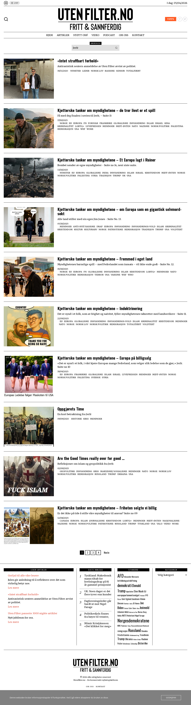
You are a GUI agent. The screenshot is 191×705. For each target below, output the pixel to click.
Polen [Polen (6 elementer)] (129, 626)
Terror (99, 274)
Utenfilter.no (79, 680)
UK (123, 175)
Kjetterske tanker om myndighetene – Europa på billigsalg (104, 358)
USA (77, 129)
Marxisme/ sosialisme (113, 471)
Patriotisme (115, 229)
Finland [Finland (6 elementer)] (142, 595)
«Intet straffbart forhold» (77, 61)
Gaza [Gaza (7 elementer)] (119, 599)
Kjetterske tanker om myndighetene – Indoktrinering (99, 308)
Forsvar (93, 123)
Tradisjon (105, 175)
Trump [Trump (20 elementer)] (121, 639)
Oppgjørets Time (70, 409)
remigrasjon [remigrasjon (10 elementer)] (122, 631)
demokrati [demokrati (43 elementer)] (124, 585)
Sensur (120, 71)
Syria (94, 175)
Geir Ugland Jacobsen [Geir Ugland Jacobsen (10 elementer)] (131, 599)
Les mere (13, 587)
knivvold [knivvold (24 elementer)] (144, 607)
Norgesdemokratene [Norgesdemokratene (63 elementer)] (133, 620)
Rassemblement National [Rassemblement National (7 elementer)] (140, 625)
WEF (82, 129)
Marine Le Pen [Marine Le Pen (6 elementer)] (133, 612)
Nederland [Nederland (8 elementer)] (131, 615)
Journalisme (97, 520)
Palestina (177, 126)
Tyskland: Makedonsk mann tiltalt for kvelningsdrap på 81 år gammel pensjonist (97, 580)
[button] (116, 48)
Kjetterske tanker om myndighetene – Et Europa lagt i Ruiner (106, 160)
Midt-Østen (123, 126)
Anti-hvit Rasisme (84, 226)
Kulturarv (90, 229)
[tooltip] (180, 19)
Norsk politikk (160, 126)
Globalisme (121, 123)
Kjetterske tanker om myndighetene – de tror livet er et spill (106, 110)
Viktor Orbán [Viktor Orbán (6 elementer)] (137, 639)
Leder (85, 71)
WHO (130, 274)
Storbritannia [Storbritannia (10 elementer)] (123, 635)
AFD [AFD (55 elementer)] (120, 576)
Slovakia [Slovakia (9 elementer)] (144, 631)
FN (85, 123)
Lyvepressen (93, 126)
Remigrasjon (65, 129)
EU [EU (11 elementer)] (145, 591)
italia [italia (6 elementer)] (130, 603)
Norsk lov (97, 71)
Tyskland (143, 523)
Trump (117, 175)
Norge (63, 123)
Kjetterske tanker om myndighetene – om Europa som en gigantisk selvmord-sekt (119, 211)
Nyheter (75, 71)
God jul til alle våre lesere (23, 575)
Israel (159, 123)
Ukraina (122, 474)
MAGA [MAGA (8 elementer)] (127, 612)
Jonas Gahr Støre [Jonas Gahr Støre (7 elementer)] (130, 608)
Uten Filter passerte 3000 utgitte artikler (32, 613)
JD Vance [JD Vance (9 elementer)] (136, 603)
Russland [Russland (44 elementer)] (134, 630)
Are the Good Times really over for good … (91, 458)
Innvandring (137, 123)
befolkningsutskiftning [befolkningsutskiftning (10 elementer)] (127, 580)
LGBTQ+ (79, 126)
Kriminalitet (65, 126)
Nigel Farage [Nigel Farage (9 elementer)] (139, 615)
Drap (100, 226)
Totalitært (133, 71)
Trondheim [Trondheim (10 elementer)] (144, 635)
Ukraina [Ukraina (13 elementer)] (129, 639)
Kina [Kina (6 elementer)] (138, 608)
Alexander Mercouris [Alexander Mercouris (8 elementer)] (131, 576)
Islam (150, 123)
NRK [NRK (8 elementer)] (118, 625)
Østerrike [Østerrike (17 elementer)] (143, 643)
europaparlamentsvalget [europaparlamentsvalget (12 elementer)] (128, 595)
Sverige (95, 377)
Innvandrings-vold (143, 226)
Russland (100, 474)
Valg (159, 523)
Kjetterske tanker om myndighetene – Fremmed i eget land (104, 259)
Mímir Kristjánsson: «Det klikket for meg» (97, 625)
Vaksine (115, 274)
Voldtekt (176, 229)
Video (167, 523)
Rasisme (110, 71)
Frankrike (106, 123)
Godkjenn (171, 697)
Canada (64, 520)
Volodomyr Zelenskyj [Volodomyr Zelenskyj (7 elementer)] (130, 643)
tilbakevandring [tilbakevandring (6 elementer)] (134, 635)
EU (70, 123)
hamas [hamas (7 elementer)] (126, 603)
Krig (86, 418)
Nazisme (144, 126)
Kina (167, 123)
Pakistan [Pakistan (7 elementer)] (124, 625)
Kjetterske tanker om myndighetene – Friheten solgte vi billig (107, 508)
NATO (135, 126)
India (105, 172)
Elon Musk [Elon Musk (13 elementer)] (138, 591)
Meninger (108, 126)
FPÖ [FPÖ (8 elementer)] (146, 595)
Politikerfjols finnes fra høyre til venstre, (96, 615)
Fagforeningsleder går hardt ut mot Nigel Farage (97, 604)
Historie (76, 418)
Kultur (78, 229)
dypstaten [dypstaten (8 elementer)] (129, 591)
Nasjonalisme (170, 520)
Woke (90, 129)
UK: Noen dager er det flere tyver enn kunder (97, 593)
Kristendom (152, 172)
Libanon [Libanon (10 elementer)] (120, 611)
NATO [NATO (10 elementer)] (124, 615)
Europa (77, 123)
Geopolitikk (67, 471)
